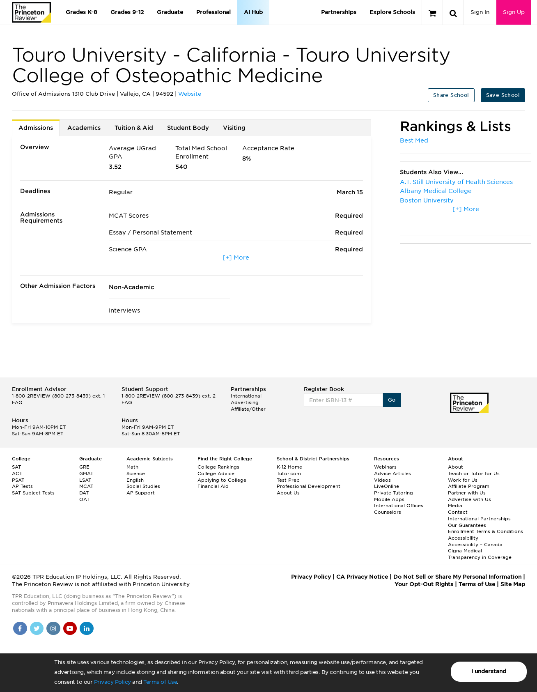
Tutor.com (289, 473)
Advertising (245, 402)
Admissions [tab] (35, 127)
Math (132, 467)
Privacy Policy (112, 682)
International (246, 396)
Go (392, 400)
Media (455, 505)
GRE (84, 467)
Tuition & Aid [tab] (134, 127)
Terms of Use (160, 682)
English (135, 480)
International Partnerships (479, 519)
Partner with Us (467, 493)
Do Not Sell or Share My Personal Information (457, 577)
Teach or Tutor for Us (474, 473)
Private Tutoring (393, 493)
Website (189, 94)
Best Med (414, 140)
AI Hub (253, 12)
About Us (288, 493)
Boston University (427, 200)
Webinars (385, 467)
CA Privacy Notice (362, 577)
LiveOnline (386, 486)
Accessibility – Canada (475, 544)
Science (135, 473)
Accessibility (463, 538)
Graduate (170, 12)
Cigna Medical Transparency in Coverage (480, 554)
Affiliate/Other (248, 409)
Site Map (512, 584)
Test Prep (288, 480)
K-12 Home (289, 467)
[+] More (236, 257)
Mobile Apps (389, 499)
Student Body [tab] (188, 127)
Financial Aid (213, 486)
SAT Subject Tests (33, 493)
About (455, 467)
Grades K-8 (81, 12)
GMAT (86, 473)
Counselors (387, 512)
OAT (84, 499)
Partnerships (338, 12)
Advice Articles (392, 473)
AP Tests (22, 486)
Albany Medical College (436, 191)
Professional (213, 12)
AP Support (140, 493)
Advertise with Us (469, 499)
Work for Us (462, 480)
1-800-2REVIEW (58, 396)
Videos (382, 480)
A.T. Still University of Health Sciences (456, 182)
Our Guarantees (467, 525)
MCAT (86, 486)
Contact (458, 512)
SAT (16, 467)
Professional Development (308, 486)
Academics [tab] (84, 127)
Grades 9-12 (127, 12)
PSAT (18, 480)
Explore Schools (392, 12)
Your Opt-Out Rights (424, 584)
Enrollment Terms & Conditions (485, 531)
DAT (84, 493)
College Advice (215, 473)
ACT (17, 473)
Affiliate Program (468, 486)
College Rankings (218, 467)
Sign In (479, 12)
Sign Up (514, 12)
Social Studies (143, 486)
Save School (503, 95)
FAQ (17, 402)
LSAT (85, 480)
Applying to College (221, 480)
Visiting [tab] (234, 127)
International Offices (398, 505)
